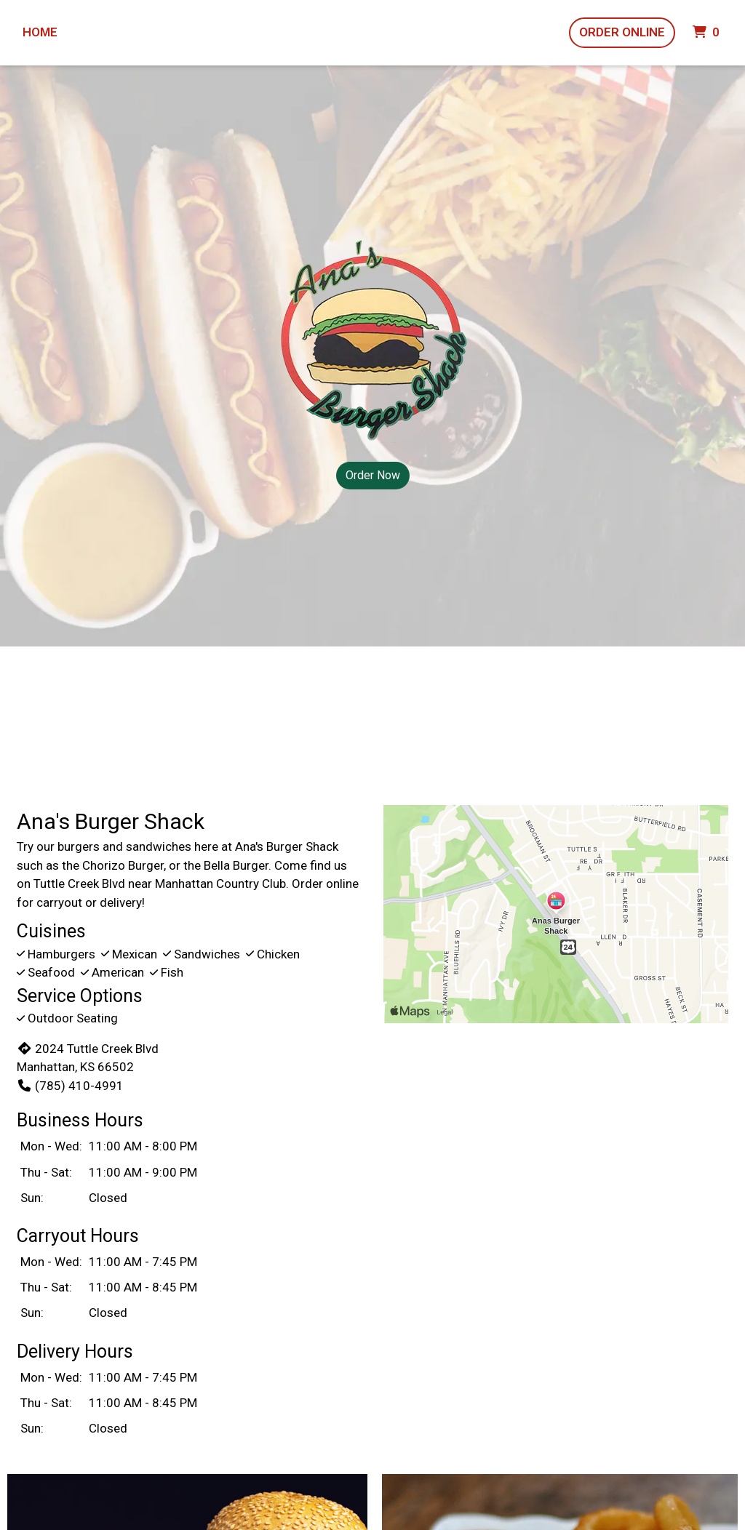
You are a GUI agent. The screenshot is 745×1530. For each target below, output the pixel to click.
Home (40, 32)
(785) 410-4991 (70, 1085)
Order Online (622, 32)
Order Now (373, 475)
